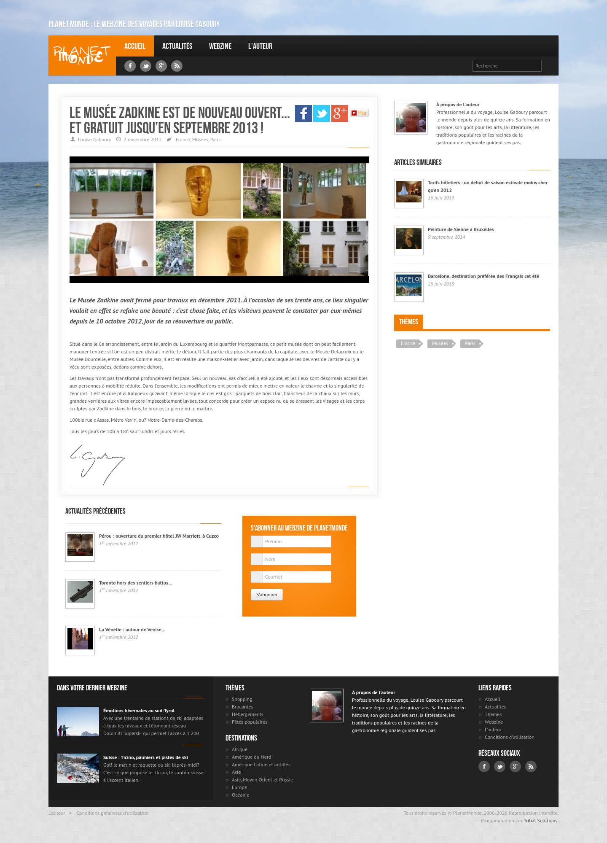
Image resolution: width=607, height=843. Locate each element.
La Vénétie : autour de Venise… (132, 629)
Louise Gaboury (82, 55)
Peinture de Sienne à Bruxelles (461, 229)
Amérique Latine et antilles (261, 764)
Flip (359, 113)
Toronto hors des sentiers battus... (135, 582)
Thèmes (408, 322)
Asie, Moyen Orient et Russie (262, 779)
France (183, 139)
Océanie (240, 795)
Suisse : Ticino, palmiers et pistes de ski (145, 757)
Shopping (242, 699)
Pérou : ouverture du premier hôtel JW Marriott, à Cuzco (159, 536)
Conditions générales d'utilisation (113, 813)
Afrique (239, 749)
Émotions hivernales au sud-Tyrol (139, 710)
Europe (239, 787)
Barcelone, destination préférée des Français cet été (483, 276)
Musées (200, 139)
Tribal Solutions (540, 820)
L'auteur (260, 46)
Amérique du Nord (251, 757)
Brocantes (242, 706)
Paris (215, 139)
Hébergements (247, 714)
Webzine (220, 46)
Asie (236, 772)
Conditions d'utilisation (509, 737)
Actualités (177, 46)
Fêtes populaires (249, 722)
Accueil (134, 46)
